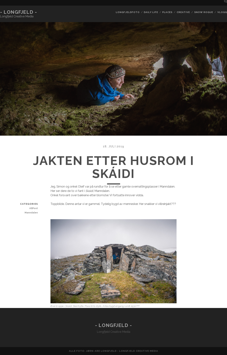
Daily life (151, 12)
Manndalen (31, 212)
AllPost (33, 208)
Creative (183, 12)
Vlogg (222, 12)
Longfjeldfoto (128, 12)
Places (167, 12)
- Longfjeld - (18, 12)
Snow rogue (203, 12)
